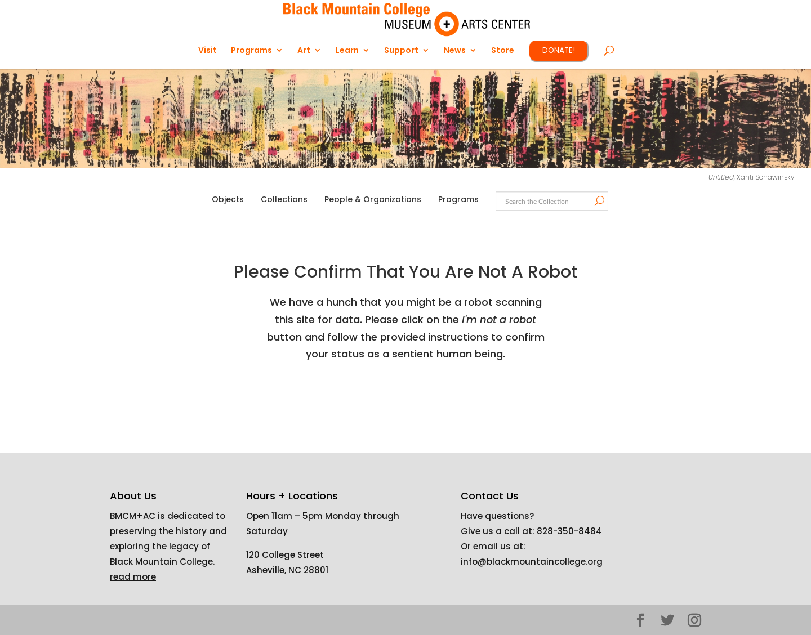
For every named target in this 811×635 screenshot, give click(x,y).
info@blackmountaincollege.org (532, 561)
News (455, 51)
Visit (207, 51)
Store (502, 51)
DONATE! (558, 50)
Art (303, 51)
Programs (251, 51)
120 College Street (285, 555)
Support (401, 51)
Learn (347, 51)
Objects (228, 199)
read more (133, 577)
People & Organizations (372, 199)
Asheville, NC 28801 (287, 570)
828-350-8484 (569, 531)
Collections (284, 199)
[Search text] (551, 202)
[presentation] (417, 399)
